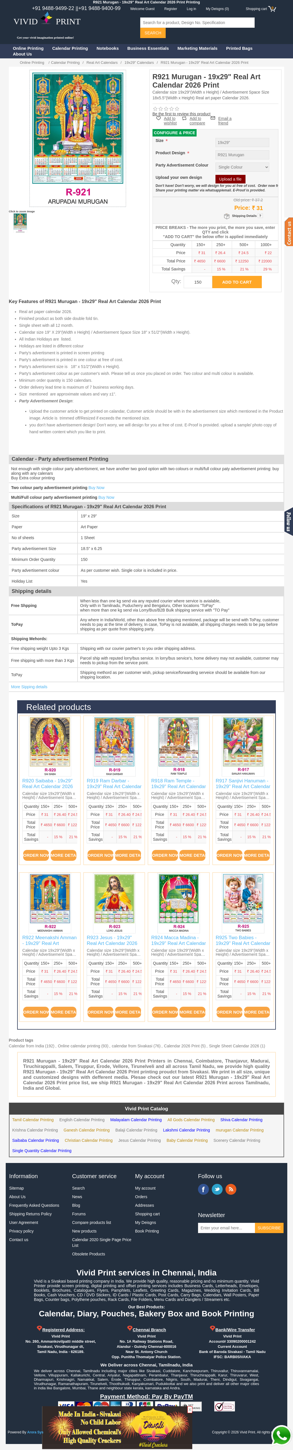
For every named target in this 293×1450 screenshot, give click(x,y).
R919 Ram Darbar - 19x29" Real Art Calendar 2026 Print (114, 786)
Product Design (171, 153)
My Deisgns (145, 1222)
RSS (230, 1189)
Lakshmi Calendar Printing (186, 1130)
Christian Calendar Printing (88, 1140)
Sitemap (16, 1188)
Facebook (203, 1189)
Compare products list (91, 1222)
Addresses (144, 1205)
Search (78, 1188)
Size (160, 140)
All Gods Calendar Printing (191, 1119)
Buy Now (96, 487)
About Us (22, 54)
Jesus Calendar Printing (139, 1140)
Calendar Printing (70, 48)
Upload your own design (179, 177)
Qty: (176, 281)
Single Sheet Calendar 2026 (234, 1046)
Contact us (18, 1239)
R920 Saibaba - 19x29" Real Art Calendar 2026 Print (47, 786)
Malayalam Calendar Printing (136, 1119)
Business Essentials (148, 48)
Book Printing (147, 1231)
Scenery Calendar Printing (236, 1140)
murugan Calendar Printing (240, 1130)
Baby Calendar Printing (187, 1140)
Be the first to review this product (182, 114)
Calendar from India (26, 1046)
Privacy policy (21, 1231)
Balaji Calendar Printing (136, 1130)
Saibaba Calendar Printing (35, 1140)
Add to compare (197, 118)
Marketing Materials (197, 48)
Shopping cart (147, 1214)
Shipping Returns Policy (30, 1214)
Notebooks (108, 48)
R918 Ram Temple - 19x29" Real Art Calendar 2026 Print (178, 786)
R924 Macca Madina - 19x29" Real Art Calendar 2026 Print (178, 943)
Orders (141, 1196)
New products (84, 1231)
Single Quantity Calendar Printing (42, 1150)
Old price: (242, 200)
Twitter (217, 1189)
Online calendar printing (79, 1046)
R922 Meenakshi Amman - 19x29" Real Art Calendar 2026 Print (49, 943)
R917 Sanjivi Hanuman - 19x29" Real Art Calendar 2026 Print (243, 786)
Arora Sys (35, 1432)
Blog (76, 1205)
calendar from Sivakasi (132, 1046)
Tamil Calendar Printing (33, 1119)
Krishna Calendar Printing (35, 1130)
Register (170, 9)
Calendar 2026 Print (182, 1046)
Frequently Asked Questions (34, 1205)
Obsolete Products (88, 1254)
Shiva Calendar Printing (241, 1119)
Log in (191, 9)
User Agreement (23, 1222)
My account (145, 1188)
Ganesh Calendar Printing (87, 1130)
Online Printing (28, 48)
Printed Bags (239, 48)
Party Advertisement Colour (182, 165)
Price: (242, 208)
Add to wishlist (170, 120)
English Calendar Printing (81, 1119)
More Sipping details (29, 687)
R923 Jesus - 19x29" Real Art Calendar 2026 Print (112, 943)
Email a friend (225, 118)
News (77, 1196)
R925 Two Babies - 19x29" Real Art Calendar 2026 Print (243, 943)
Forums (79, 1214)
